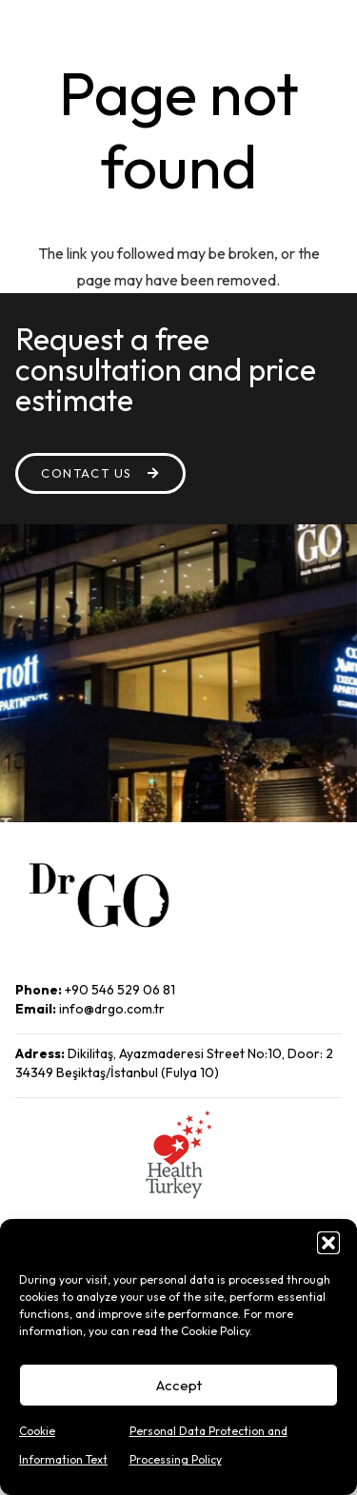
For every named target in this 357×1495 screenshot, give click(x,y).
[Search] (330, 28)
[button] (328, 1242)
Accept (179, 1385)
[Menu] (285, 28)
